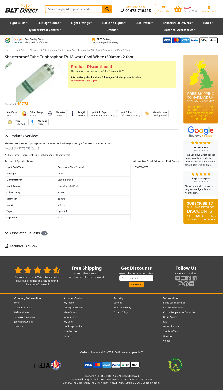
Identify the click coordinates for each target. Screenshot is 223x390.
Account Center (73, 298)
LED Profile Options (173, 307)
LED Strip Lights (113, 23)
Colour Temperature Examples (179, 312)
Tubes (207, 23)
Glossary (167, 336)
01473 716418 (136, 10)
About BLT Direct (23, 307)
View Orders (70, 312)
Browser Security (122, 307)
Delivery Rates (21, 312)
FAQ (165, 321)
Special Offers (170, 331)
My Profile (69, 302)
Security (118, 298)
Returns (68, 336)
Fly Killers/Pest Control (43, 30)
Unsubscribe (70, 331)
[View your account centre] (209, 9)
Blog (16, 302)
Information (170, 298)
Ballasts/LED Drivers (177, 23)
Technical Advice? (21, 246)
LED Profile (143, 23)
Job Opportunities (23, 321)
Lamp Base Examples (174, 302)
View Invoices (71, 316)
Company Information (27, 298)
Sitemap (18, 326)
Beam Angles (170, 316)
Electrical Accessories (178, 30)
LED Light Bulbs (48, 23)
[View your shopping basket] (185, 9)
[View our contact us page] (163, 9)
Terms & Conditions (24, 316)
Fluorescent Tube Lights (42, 50)
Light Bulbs (17, 23)
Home (8, 50)
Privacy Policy (121, 312)
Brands (111, 30)
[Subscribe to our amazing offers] (136, 278)
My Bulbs (69, 321)
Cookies (118, 302)
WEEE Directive (171, 326)
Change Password (73, 307)
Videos (166, 340)
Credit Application (73, 326)
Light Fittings (80, 23)
